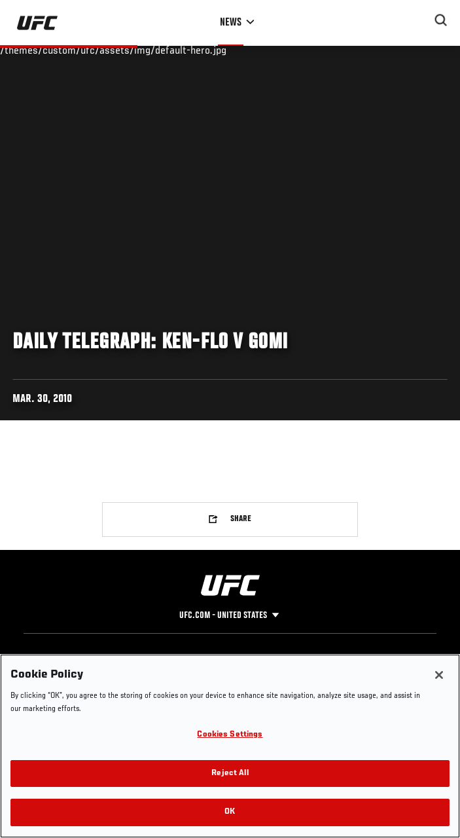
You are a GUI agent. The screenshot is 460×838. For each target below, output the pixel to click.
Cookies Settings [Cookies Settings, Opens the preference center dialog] (229, 735)
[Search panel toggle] (441, 20)
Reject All (229, 773)
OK (229, 812)
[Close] (439, 675)
